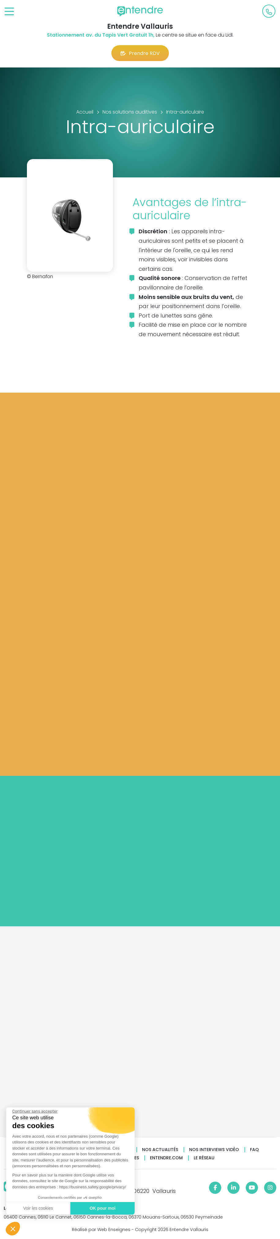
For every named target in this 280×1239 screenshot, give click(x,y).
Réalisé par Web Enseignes (101, 1229)
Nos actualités (160, 1149)
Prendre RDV (140, 53)
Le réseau (204, 1158)
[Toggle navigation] (9, 11)
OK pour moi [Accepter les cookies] (102, 1208)
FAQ (254, 1149)
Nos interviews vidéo (214, 1149)
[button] (13, 1228)
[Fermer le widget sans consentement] (34, 1111)
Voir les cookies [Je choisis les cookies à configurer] (38, 1208)
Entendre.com (166, 1158)
